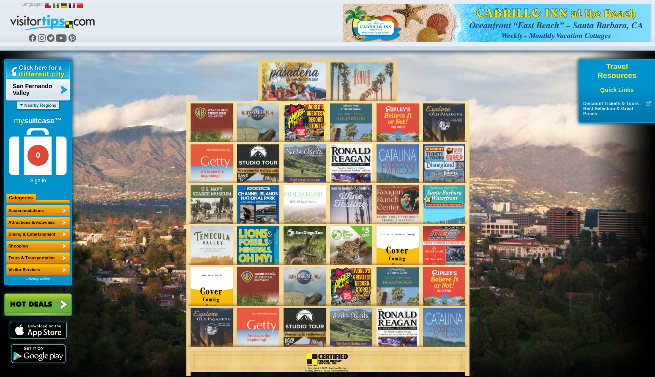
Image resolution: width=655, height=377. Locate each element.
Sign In (38, 181)
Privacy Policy (38, 279)
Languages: (33, 4)
